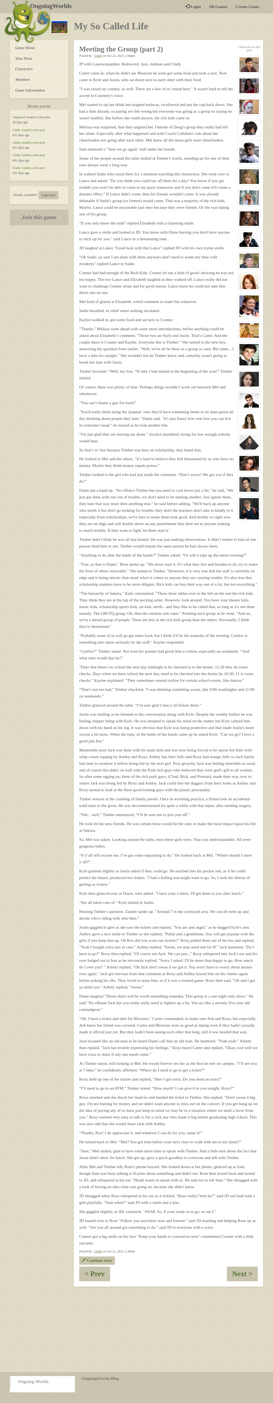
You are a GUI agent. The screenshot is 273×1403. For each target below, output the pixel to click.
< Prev (97, 1276)
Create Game (247, 6)
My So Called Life (111, 26)
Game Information (30, 90)
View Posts (23, 58)
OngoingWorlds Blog (100, 1378)
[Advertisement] (136, 1329)
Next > (245, 1276)
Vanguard (19, 117)
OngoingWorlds (52, 6)
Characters (24, 68)
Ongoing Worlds (33, 1381)
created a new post (33, 130)
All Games (218, 6)
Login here (48, 195)
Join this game (39, 217)
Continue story (97, 1260)
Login (193, 6)
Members (22, 79)
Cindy (16, 130)
